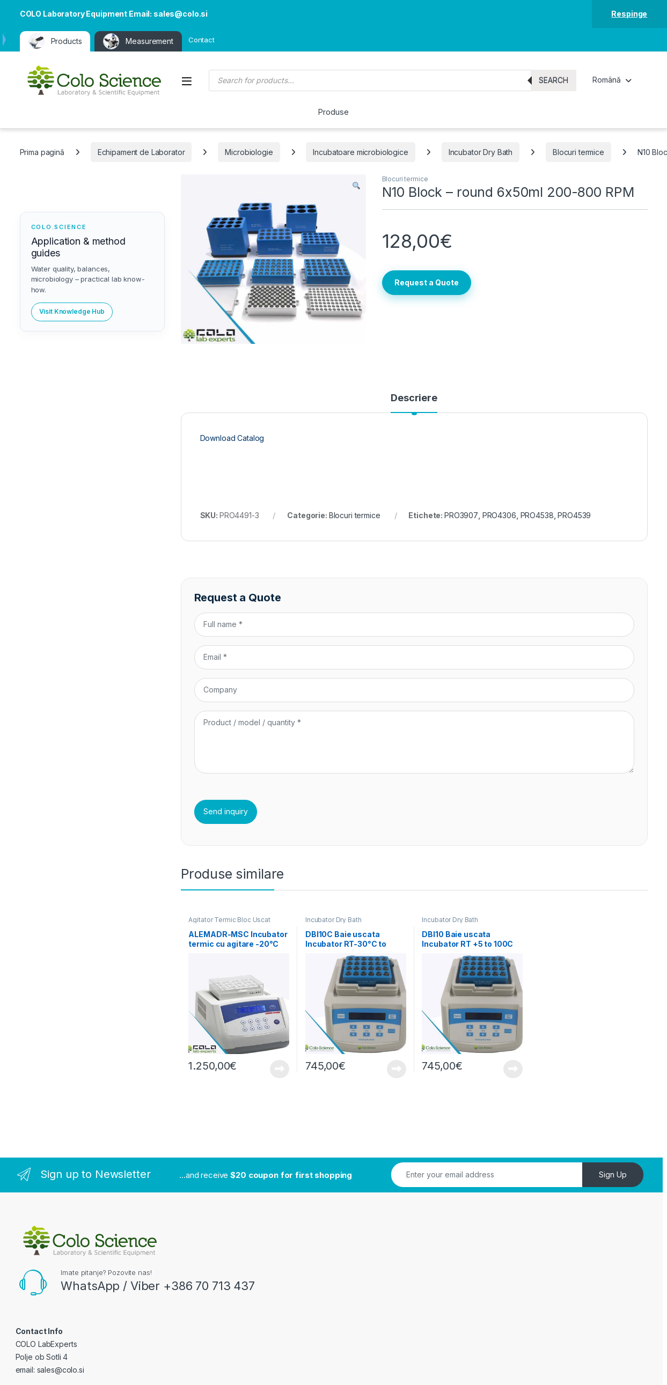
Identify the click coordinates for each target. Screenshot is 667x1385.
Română (606, 79)
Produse (333, 111)
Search (553, 80)
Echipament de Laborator (141, 152)
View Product (279, 1069)
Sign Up (613, 1174)
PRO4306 (499, 515)
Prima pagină (42, 152)
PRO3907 (461, 515)
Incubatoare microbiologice (360, 152)
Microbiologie (249, 152)
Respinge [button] (629, 13)
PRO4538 (537, 515)
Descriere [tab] (414, 398)
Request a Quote (426, 282)
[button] (356, 186)
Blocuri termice (578, 152)
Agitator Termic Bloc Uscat (229, 920)
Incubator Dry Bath (480, 152)
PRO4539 (574, 515)
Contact (201, 39)
